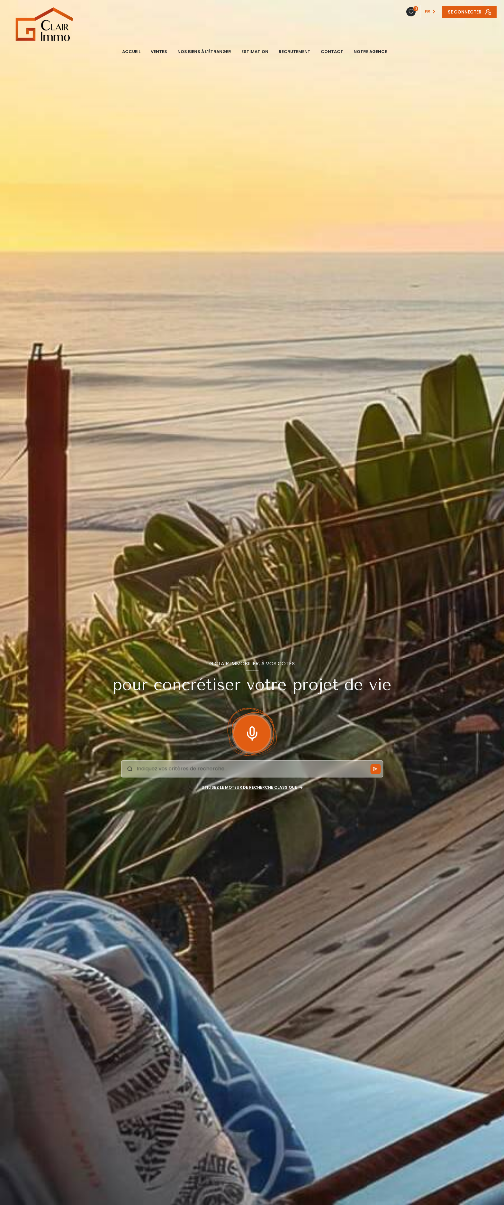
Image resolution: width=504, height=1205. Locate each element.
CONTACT (332, 51)
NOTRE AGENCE (370, 51)
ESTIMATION (254, 51)
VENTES (159, 51)
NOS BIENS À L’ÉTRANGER (204, 51)
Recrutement (294, 51)
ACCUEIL (131, 51)
